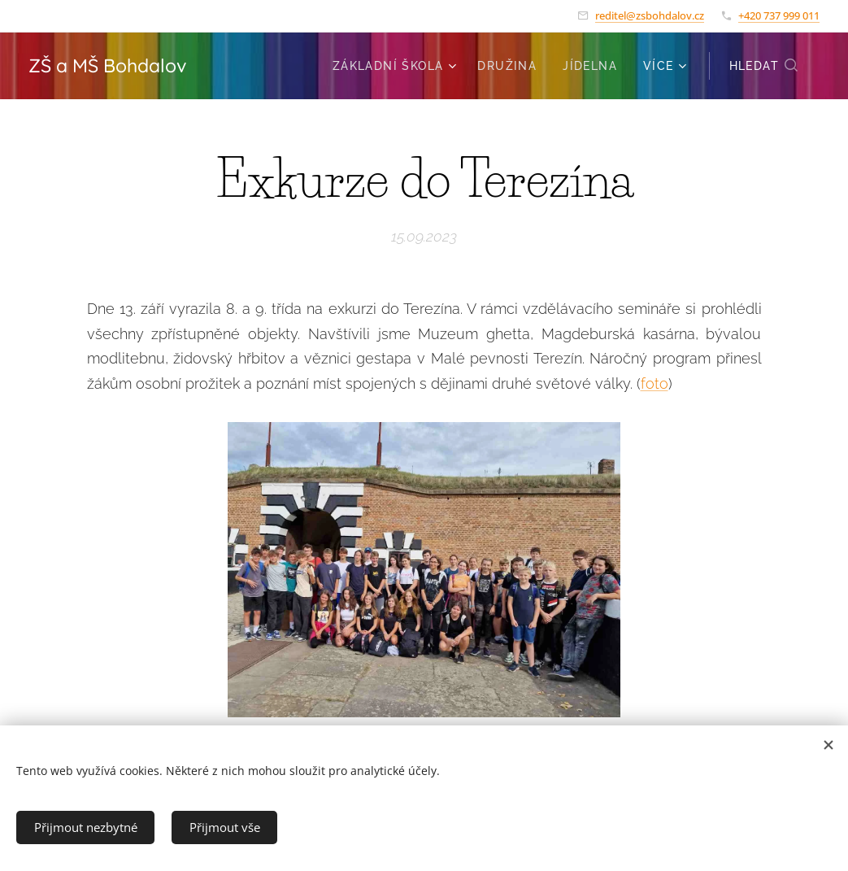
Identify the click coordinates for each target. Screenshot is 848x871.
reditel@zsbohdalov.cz (649, 15)
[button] (764, 66)
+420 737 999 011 (779, 15)
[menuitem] (396, 66)
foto (654, 382)
